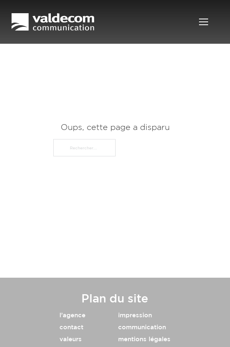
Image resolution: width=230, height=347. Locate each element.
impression (135, 315)
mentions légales (144, 338)
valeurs (70, 338)
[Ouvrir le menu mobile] (203, 22)
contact (71, 326)
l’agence (72, 315)
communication (142, 326)
